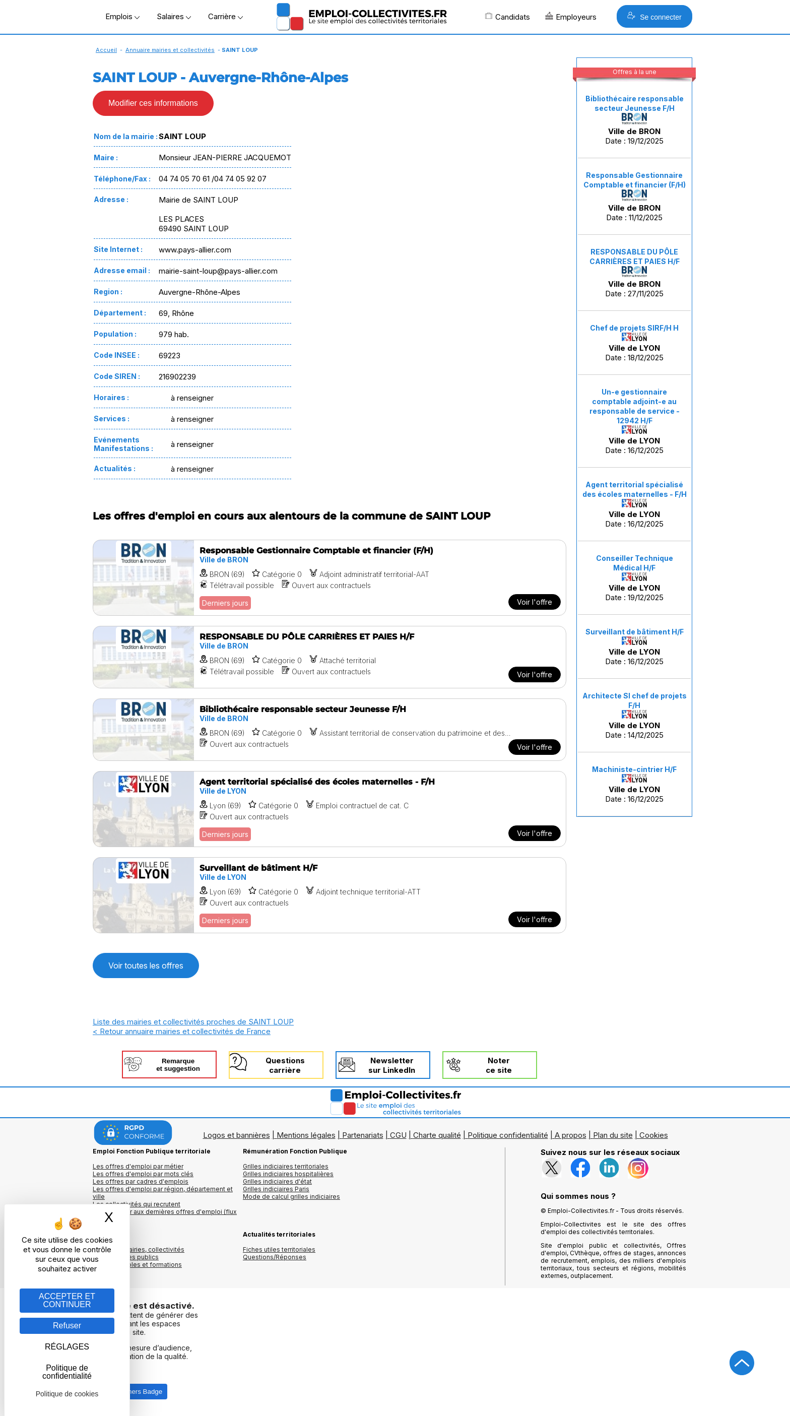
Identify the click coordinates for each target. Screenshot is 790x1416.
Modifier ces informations (153, 103)
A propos (570, 1135)
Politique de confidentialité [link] (67, 1372)
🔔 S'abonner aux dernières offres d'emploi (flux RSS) (165, 1215)
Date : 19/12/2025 (634, 120)
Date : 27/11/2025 (634, 273)
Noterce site (499, 1065)
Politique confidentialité (508, 1135)
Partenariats (362, 1135)
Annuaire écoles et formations (137, 1264)
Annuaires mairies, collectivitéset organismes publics (138, 1253)
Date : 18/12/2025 (634, 343)
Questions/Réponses (274, 1257)
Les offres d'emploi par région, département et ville (163, 1192)
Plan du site (613, 1135)
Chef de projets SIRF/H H (634, 328)
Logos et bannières (236, 1135)
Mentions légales (306, 1135)
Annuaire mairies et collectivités (170, 49)
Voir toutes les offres (145, 965)
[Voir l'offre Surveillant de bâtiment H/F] (329, 895)
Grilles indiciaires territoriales (285, 1166)
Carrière (225, 16)
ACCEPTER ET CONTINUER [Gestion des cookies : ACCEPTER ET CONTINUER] (67, 1300)
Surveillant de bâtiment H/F (634, 631)
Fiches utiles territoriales (279, 1249)
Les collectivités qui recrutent (136, 1204)
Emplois (122, 16)
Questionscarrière (285, 1065)
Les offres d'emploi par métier (138, 1166)
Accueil (106, 49)
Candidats (507, 17)
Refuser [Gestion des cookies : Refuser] (67, 1325)
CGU (398, 1135)
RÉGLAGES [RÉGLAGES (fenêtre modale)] (67, 1346)
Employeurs (571, 17)
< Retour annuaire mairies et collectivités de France (182, 1031)
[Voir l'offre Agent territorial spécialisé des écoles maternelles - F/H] (329, 809)
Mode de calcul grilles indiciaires (291, 1196)
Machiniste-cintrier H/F (634, 769)
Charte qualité (437, 1135)
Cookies (653, 1135)
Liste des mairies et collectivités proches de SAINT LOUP (193, 1021)
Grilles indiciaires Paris (276, 1189)
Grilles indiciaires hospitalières (288, 1174)
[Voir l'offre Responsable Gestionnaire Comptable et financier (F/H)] (329, 577)
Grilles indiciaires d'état (277, 1181)
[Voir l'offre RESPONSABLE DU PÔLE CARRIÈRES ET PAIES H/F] (329, 657)
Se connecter (654, 16)
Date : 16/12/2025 (634, 421)
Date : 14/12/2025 (634, 715)
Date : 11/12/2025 (634, 196)
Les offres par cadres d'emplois (140, 1181)
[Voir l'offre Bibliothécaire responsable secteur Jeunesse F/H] (329, 729)
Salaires (174, 16)
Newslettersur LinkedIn (391, 1065)
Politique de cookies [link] (67, 1394)
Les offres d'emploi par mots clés (143, 1174)
